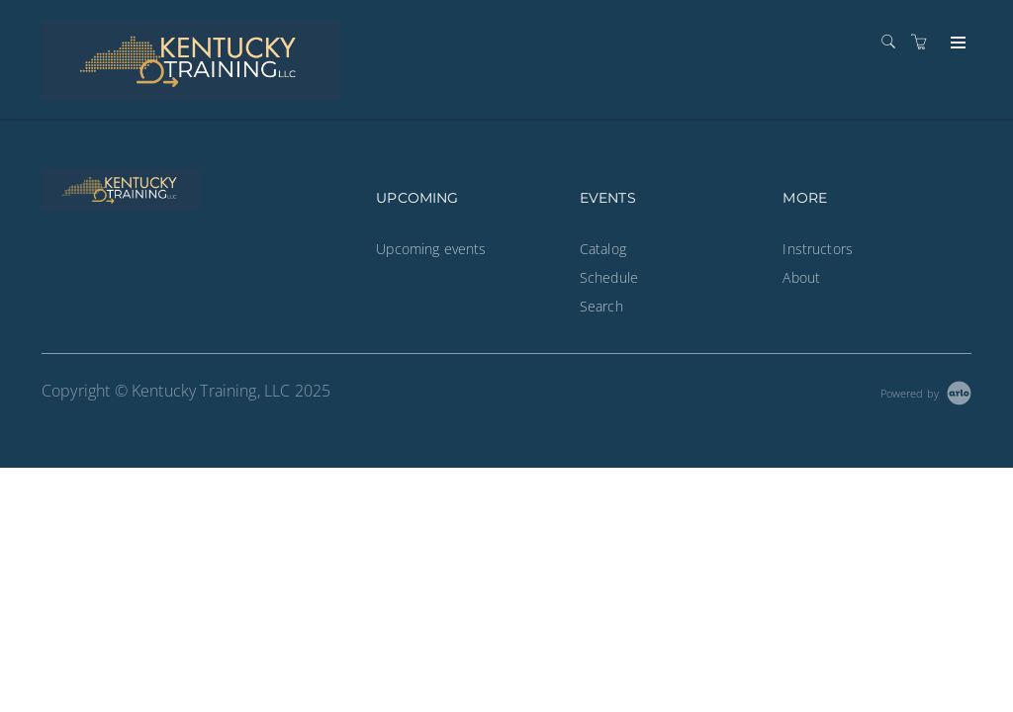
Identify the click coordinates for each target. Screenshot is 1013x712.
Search (601, 306)
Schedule (609, 277)
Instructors (818, 248)
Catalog (603, 248)
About (801, 277)
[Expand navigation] (956, 43)
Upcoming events (431, 248)
